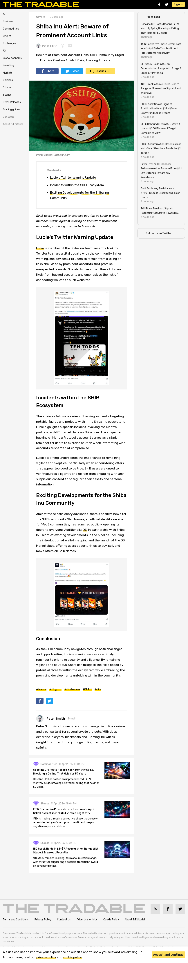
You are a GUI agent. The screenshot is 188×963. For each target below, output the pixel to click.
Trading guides (11, 109)
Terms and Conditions (16, 919)
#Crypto (55, 689)
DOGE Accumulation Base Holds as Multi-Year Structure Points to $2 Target (161, 149)
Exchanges (9, 43)
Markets (7, 72)
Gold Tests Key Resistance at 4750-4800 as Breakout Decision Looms (160, 193)
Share (50, 71)
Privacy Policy (43, 919)
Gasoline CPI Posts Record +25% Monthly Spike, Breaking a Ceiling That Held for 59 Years (63, 771)
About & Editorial (13, 124)
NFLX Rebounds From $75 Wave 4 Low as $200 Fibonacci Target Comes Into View (160, 129)
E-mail (71, 718)
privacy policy (46, 957)
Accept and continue (168, 954)
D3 (85, 530)
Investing (8, 65)
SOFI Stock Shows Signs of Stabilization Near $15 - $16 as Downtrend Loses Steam (159, 109)
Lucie (40, 248)
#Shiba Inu (72, 689)
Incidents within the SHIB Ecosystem (77, 185)
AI (4, 14)
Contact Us (64, 919)
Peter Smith (46, 45)
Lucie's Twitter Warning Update (73, 177)
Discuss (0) (103, 71)
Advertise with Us (87, 919)
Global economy (12, 58)
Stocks (7, 87)
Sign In (178, 4)
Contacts (8, 116)
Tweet (75, 71)
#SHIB (87, 689)
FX (4, 50)
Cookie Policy (111, 919)
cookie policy (72, 957)
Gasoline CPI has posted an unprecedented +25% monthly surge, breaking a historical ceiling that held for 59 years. (66, 783)
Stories (7, 94)
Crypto (7, 36)
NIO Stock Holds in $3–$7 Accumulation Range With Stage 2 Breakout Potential (66, 850)
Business (8, 21)
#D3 (98, 689)
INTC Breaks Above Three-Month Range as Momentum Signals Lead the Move (161, 89)
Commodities (11, 28)
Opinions (8, 80)
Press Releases (12, 102)
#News (41, 689)
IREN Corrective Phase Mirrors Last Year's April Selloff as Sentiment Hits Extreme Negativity (64, 811)
